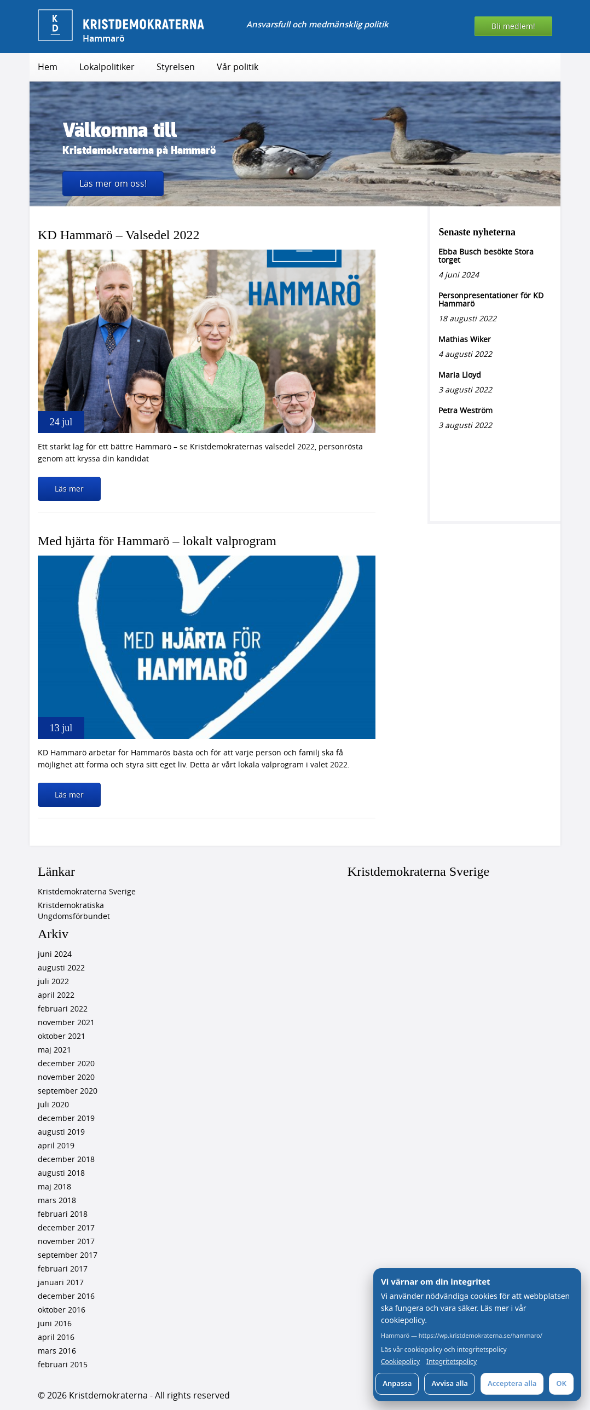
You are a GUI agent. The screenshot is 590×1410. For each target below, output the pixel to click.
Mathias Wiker (464, 339)
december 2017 (66, 1227)
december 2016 (66, 1296)
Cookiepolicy (400, 1361)
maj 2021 (54, 1049)
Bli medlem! (513, 26)
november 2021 (66, 1022)
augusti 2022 (61, 967)
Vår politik (237, 67)
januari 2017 (61, 1282)
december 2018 (66, 1159)
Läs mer (69, 488)
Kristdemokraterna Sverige (87, 891)
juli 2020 (53, 1104)
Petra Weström (465, 410)
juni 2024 (55, 954)
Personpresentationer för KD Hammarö (490, 299)
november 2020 (66, 1077)
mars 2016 (57, 1350)
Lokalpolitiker (107, 67)
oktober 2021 (61, 1036)
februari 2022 (63, 1008)
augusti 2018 (61, 1173)
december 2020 (66, 1063)
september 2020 (67, 1090)
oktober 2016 (61, 1309)
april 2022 (56, 995)
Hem (47, 67)
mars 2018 (57, 1200)
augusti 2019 (61, 1131)
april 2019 (56, 1145)
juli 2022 (53, 981)
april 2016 (56, 1337)
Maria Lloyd (459, 375)
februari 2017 (63, 1268)
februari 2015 (63, 1364)
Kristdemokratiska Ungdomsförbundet (74, 910)
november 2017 (66, 1241)
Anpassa (397, 1383)
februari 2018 (63, 1214)
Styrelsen (176, 67)
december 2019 (66, 1118)
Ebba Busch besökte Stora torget (486, 255)
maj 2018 (54, 1186)
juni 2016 (55, 1323)
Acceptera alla (512, 1383)
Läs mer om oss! (113, 183)
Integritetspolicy (451, 1361)
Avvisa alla (449, 1383)
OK (561, 1383)
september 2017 (67, 1255)
